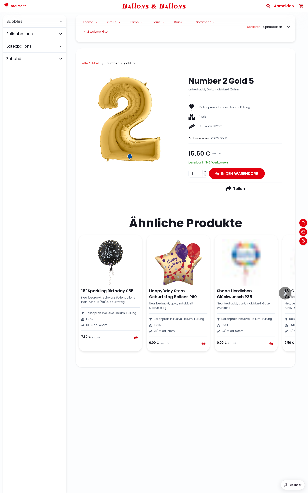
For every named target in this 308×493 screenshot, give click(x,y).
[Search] (268, 6)
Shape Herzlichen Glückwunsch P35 (234, 294)
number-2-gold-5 (120, 63)
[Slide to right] (285, 293)
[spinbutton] (198, 173)
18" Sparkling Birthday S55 (107, 291)
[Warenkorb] (301, 6)
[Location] (303, 241)
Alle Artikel (90, 63)
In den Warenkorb (237, 173)
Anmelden (284, 6)
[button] (205, 172)
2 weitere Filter (96, 31)
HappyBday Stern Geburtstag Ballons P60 (173, 294)
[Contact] (303, 232)
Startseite (14, 6)
